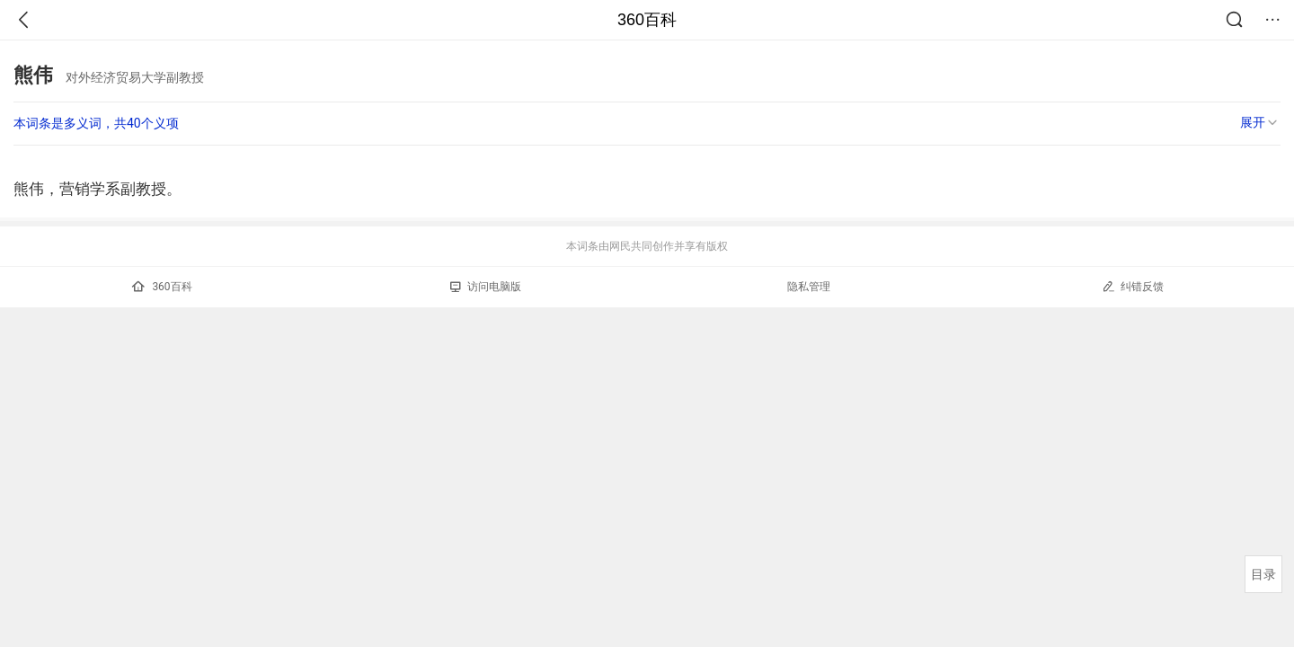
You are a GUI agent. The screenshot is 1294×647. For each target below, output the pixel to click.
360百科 (647, 20)
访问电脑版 (485, 286)
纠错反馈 (1133, 286)
